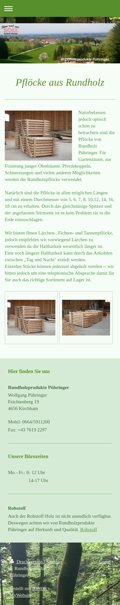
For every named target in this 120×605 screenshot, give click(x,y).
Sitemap (54, 561)
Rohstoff (88, 529)
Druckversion (27, 561)
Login (104, 561)
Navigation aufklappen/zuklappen (60, 8)
